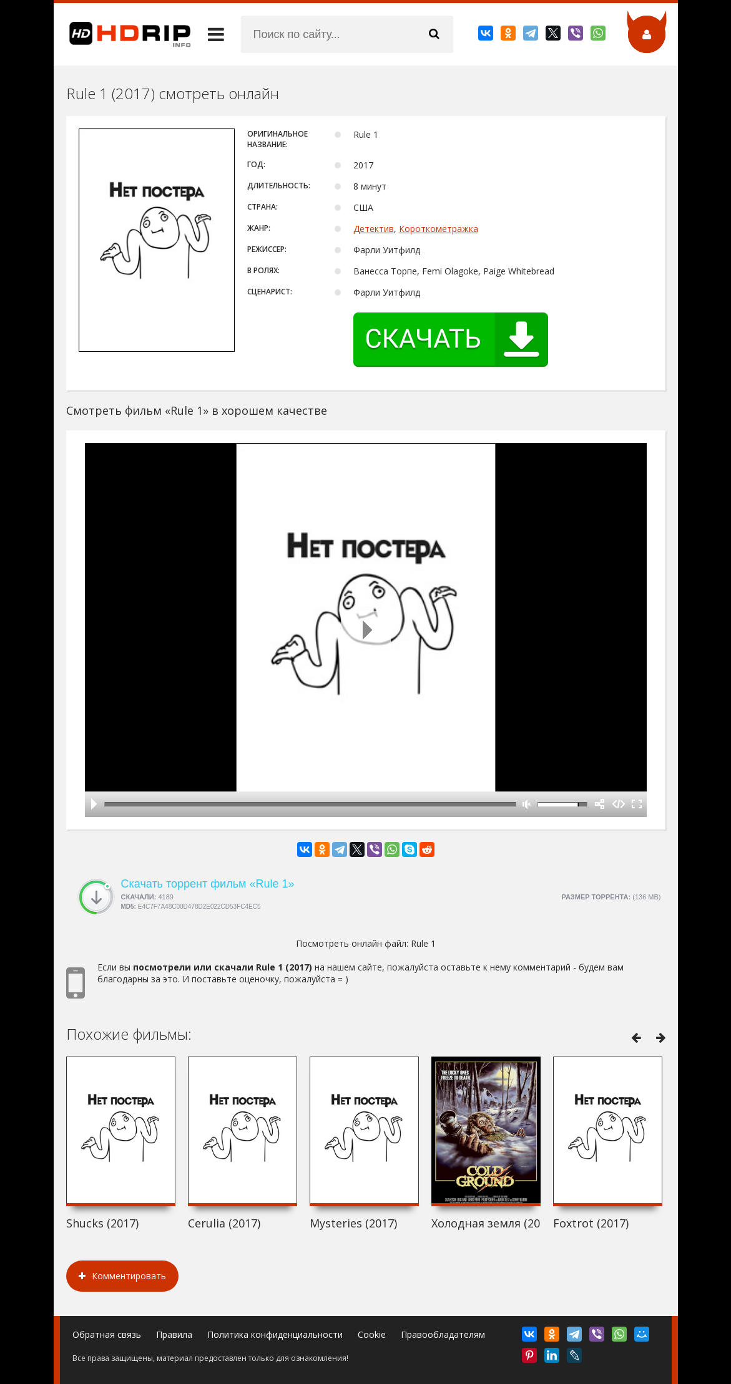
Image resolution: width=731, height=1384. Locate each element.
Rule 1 (423, 943)
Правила (174, 1334)
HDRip (122, 34)
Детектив (373, 229)
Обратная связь (106, 1334)
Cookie (372, 1334)
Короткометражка (438, 229)
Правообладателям (443, 1334)
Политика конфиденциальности (275, 1334)
